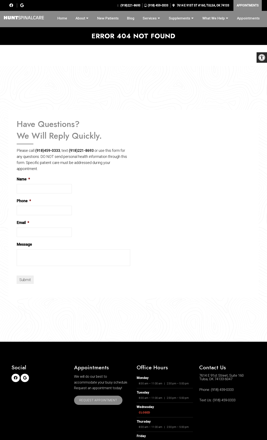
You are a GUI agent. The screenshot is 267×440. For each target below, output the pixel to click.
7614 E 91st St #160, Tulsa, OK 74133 (202, 5)
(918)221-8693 (130, 5)
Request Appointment (98, 400)
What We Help (213, 18)
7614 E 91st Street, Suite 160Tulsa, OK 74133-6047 (221, 377)
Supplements (179, 18)
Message (24, 244)
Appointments (248, 5)
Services (150, 18)
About (80, 18)
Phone (24, 201)
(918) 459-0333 (158, 5)
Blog (130, 18)
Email (23, 222)
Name (23, 179)
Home (62, 18)
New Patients (108, 18)
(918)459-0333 (47, 150)
